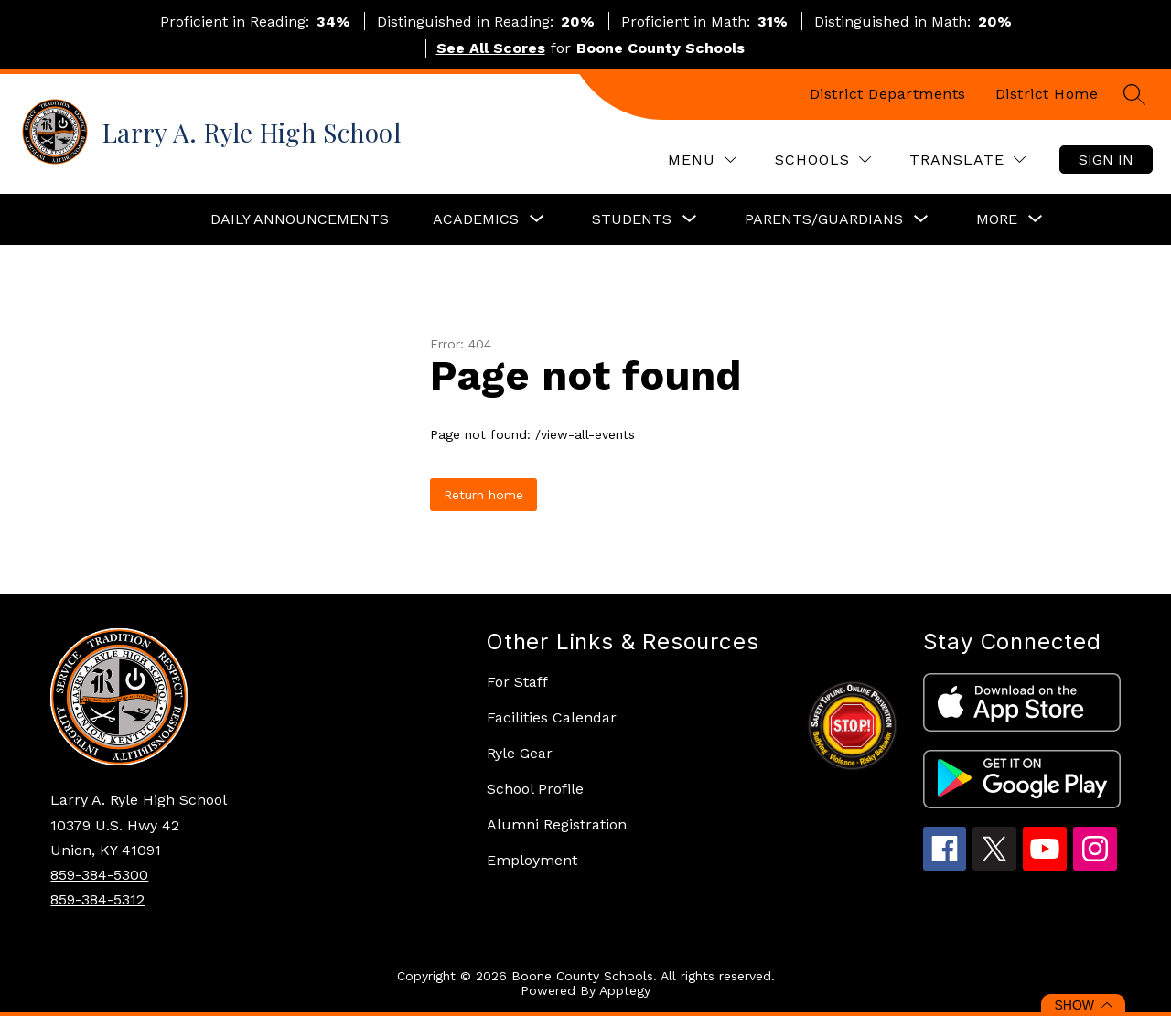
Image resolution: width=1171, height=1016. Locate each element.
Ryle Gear (520, 753)
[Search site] (1134, 94)
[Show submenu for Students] (631, 219)
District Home (1047, 93)
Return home (483, 494)
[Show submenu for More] (996, 219)
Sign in (1106, 159)
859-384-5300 (99, 874)
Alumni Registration (557, 824)
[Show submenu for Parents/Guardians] (824, 219)
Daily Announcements (299, 219)
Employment (532, 860)
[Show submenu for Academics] (476, 219)
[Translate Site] (967, 159)
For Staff (517, 681)
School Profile (535, 788)
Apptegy (624, 990)
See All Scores (490, 48)
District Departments (888, 93)
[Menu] (702, 159)
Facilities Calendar (552, 717)
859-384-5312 (97, 899)
